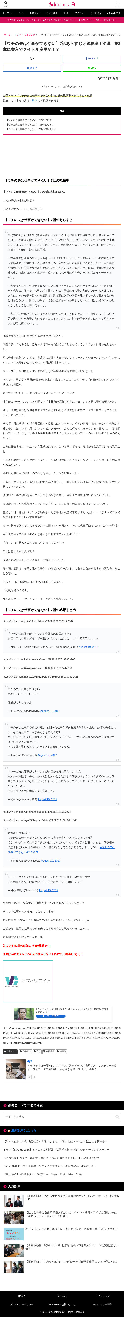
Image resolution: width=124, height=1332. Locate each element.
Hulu (35, 100)
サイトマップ (102, 1296)
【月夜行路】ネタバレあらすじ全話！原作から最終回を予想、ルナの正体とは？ (51, 1158)
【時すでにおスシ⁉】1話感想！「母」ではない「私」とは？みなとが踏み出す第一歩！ (55, 1141)
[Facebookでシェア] (92, 58)
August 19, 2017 (88, 647)
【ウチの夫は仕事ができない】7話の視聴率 (29, 119)
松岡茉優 (48, 1051)
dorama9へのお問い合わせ (62, 1304)
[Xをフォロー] (29, 1077)
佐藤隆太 (25, 1051)
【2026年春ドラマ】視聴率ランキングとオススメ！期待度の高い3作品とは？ (49, 1166)
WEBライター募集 (102, 1304)
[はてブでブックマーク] (32, 68)
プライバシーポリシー (21, 1304)
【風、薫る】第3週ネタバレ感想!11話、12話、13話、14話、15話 (42, 1174)
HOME (21, 1296)
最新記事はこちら (23, 1130)
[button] (117, 1117)
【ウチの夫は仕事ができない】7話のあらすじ (30, 124)
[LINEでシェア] (92, 68)
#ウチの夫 (32, 852)
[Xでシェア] (32, 58)
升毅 (37, 1051)
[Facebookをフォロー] (35, 1077)
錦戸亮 (61, 1051)
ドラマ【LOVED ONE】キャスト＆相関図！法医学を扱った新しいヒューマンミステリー (56, 1149)
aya (29, 1061)
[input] (62, 1117)
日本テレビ (10, 1051)
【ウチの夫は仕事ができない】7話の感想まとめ (31, 129)
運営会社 (62, 1296)
